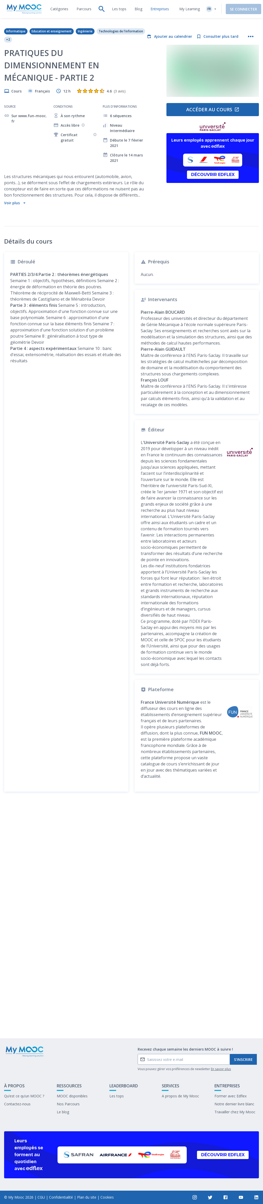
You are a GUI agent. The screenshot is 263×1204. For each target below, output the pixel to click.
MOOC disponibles (72, 1096)
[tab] (59, 9)
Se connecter (239, 9)
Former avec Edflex (230, 1096)
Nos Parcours (68, 1103)
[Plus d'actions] (250, 36)
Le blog (63, 1111)
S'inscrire (243, 1059)
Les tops (116, 1096)
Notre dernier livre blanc (234, 1103)
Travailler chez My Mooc (234, 1111)
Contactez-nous (17, 1103)
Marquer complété (132, 1018)
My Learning (185, 8)
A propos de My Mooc (180, 1096)
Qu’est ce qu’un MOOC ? (24, 1096)
